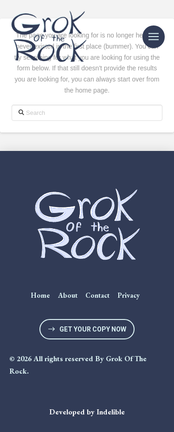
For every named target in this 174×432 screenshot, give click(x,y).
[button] (153, 36)
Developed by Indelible (87, 412)
